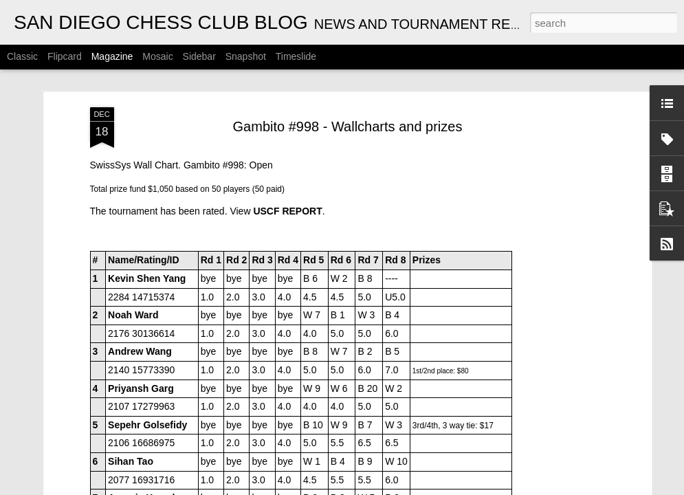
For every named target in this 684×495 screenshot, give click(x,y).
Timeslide (296, 56)
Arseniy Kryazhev (148, 288)
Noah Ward (133, 105)
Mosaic (157, 56)
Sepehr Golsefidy (147, 215)
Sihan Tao (130, 252)
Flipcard (64, 56)
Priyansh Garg (141, 178)
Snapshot (245, 56)
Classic (22, 56)
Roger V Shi (135, 325)
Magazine (112, 56)
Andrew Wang (140, 142)
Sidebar (199, 56)
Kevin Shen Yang (147, 69)
